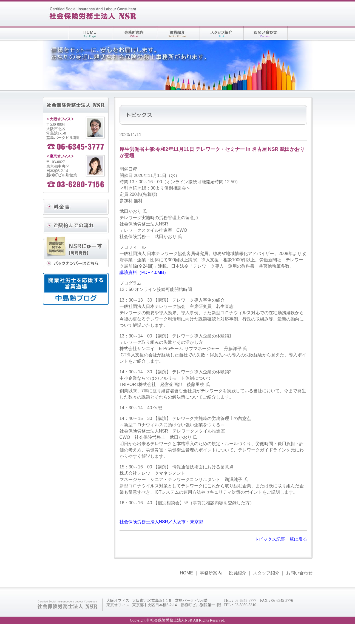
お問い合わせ (299, 573)
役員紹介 (237, 573)
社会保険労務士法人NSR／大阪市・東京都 (161, 521)
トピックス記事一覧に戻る (280, 539)
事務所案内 (211, 573)
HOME (186, 573)
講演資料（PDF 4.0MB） (144, 272)
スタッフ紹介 (266, 573)
